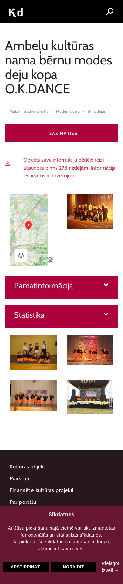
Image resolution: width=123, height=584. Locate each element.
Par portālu (23, 502)
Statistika (29, 315)
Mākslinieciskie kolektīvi (29, 111)
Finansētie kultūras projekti (41, 490)
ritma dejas (96, 111)
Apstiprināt (25, 567)
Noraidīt (73, 567)
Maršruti (19, 478)
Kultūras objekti (28, 467)
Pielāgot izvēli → (111, 567)
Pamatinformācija (43, 286)
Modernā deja (68, 111)
